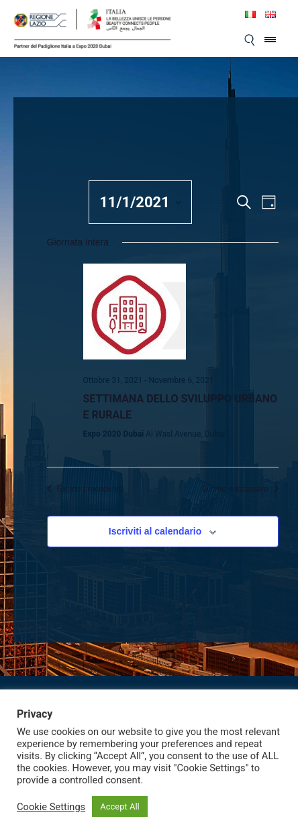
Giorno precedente (85, 489)
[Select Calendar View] (269, 202)
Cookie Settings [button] (51, 807)
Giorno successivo (240, 489)
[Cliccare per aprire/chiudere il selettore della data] (140, 202)
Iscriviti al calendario (155, 531)
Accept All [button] (120, 806)
